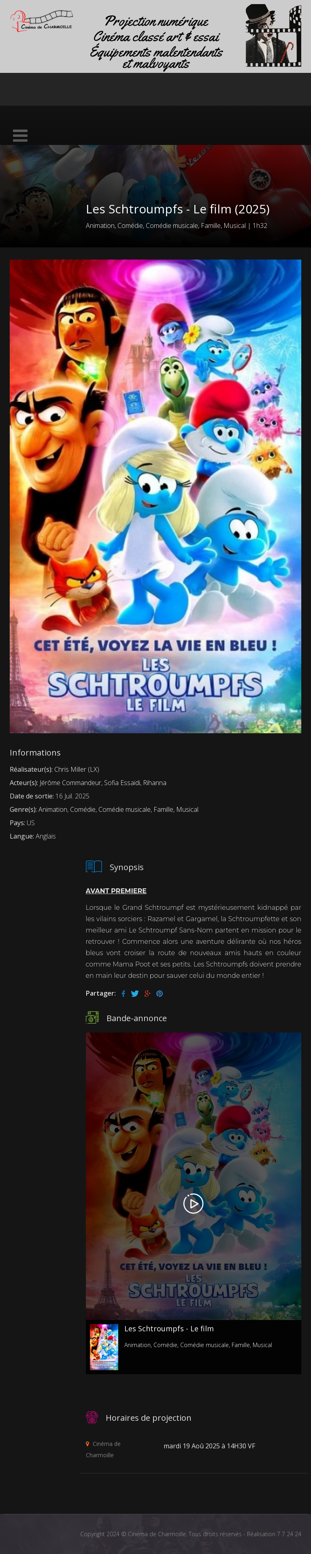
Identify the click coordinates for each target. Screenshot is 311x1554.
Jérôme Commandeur (70, 782)
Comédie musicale (172, 225)
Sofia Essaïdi (122, 782)
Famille (211, 225)
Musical (235, 225)
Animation (100, 225)
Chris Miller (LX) (76, 769)
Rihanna (154, 782)
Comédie (130, 225)
